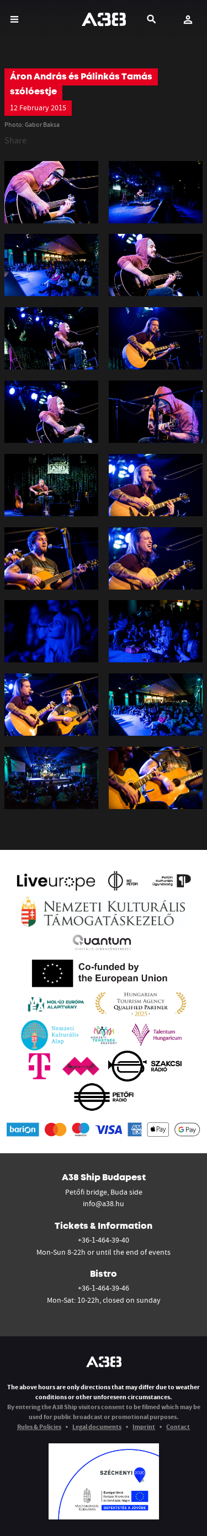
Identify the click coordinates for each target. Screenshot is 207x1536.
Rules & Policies (39, 1426)
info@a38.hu (103, 1203)
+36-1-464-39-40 (103, 1240)
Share (15, 140)
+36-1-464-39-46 (103, 1288)
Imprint (143, 1426)
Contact (178, 1426)
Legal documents (96, 1426)
